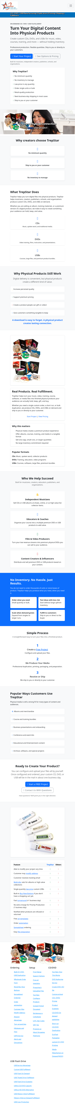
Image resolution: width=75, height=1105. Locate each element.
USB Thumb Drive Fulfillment (24, 1078)
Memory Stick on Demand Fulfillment (27, 1098)
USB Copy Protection (21, 1102)
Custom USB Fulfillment (22, 1069)
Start (30, 127)
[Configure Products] (37, 131)
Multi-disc (17, 882)
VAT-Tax (36, 1025)
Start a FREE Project (37, 784)
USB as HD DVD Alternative (24, 1090)
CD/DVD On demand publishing (56, 1016)
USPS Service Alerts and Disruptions (18, 1039)
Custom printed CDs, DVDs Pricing (57, 997)
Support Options (39, 976)
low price (29, 889)
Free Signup (37, 972)
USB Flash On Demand (22, 1073)
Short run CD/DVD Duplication (56, 1027)
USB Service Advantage (22, 1065)
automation (23, 923)
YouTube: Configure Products (36, 998)
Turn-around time (20, 1024)
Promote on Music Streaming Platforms (39, 1032)
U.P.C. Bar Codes (39, 1021)
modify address (32, 873)
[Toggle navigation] (71, 6)
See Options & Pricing (46, 56)
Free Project (42, 649)
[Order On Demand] (41, 131)
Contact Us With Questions (37, 790)
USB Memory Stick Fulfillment (24, 1094)
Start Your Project (21, 56)
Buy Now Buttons (27, 893)
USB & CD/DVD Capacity (23, 1086)
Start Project (32, 416)
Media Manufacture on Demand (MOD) (57, 1052)
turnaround (22, 900)
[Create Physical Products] (33, 131)
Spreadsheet (19, 927)
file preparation (24, 932)
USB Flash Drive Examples (23, 1082)
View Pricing (43, 416)
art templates (23, 919)
